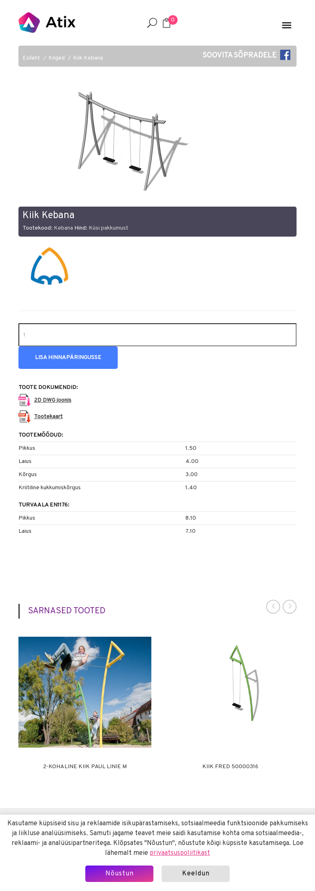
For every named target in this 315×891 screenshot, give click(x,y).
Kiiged (56, 58)
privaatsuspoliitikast (180, 853)
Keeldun (196, 874)
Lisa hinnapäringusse (68, 357)
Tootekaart (48, 416)
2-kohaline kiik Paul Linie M (85, 767)
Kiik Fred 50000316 (230, 767)
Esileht (31, 58)
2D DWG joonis (52, 400)
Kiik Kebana (88, 58)
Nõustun (119, 874)
